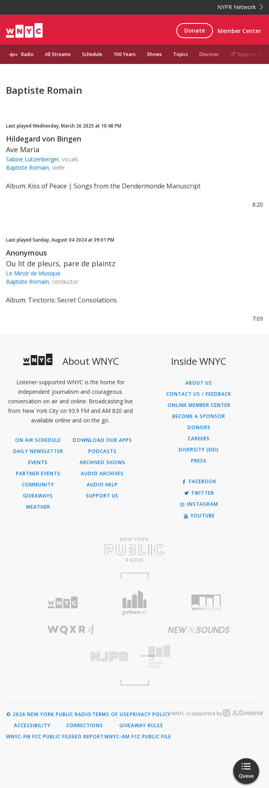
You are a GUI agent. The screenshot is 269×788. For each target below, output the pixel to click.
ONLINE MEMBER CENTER (199, 405)
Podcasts (102, 451)
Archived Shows (102, 462)
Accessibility (32, 725)
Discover (209, 54)
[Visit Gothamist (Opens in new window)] (135, 602)
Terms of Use (110, 714)
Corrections (84, 725)
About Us (198, 383)
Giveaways (38, 496)
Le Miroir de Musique (33, 273)
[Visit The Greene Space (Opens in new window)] (198, 656)
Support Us (246, 54)
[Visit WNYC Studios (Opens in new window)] (206, 602)
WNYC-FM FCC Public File (39, 736)
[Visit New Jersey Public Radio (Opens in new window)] (70, 657)
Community (38, 484)
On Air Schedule (38, 440)
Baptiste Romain (27, 167)
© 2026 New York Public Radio (49, 714)
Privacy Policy (150, 714)
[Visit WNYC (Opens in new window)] (63, 602)
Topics (180, 54)
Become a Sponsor (198, 416)
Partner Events (38, 473)
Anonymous (26, 253)
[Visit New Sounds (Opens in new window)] (198, 629)
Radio (27, 54)
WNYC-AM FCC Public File (137, 736)
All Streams (58, 54)
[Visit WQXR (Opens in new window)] (70, 630)
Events (38, 462)
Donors (199, 427)
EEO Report (88, 736)
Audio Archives (102, 473)
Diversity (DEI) (199, 449)
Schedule (92, 54)
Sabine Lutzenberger (32, 159)
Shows (154, 54)
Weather (38, 507)
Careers (199, 438)
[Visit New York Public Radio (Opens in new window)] (134, 549)
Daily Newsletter (38, 451)
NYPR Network (240, 7)
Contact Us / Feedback (198, 394)
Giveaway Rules (141, 725)
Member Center (239, 31)
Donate (194, 30)
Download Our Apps (102, 440)
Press (199, 461)
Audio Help (102, 484)
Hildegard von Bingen (43, 138)
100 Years (124, 54)
